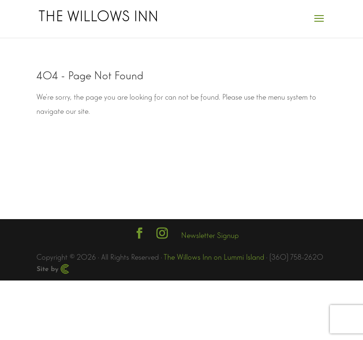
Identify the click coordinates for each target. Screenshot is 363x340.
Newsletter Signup (210, 234)
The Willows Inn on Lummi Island (214, 256)
